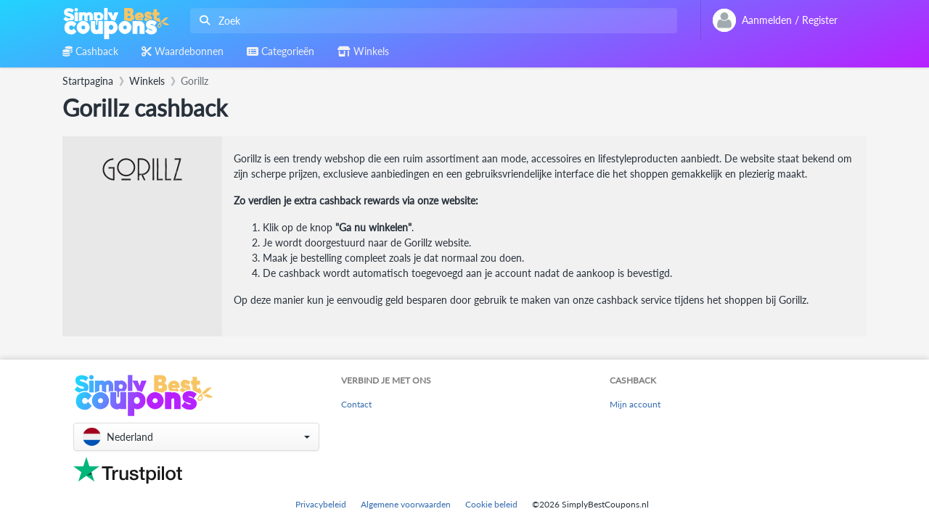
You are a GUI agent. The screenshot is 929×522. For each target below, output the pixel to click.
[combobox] (431, 21)
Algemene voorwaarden (406, 504)
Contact (356, 404)
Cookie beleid (491, 504)
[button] (196, 437)
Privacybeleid (320, 504)
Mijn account (635, 404)
